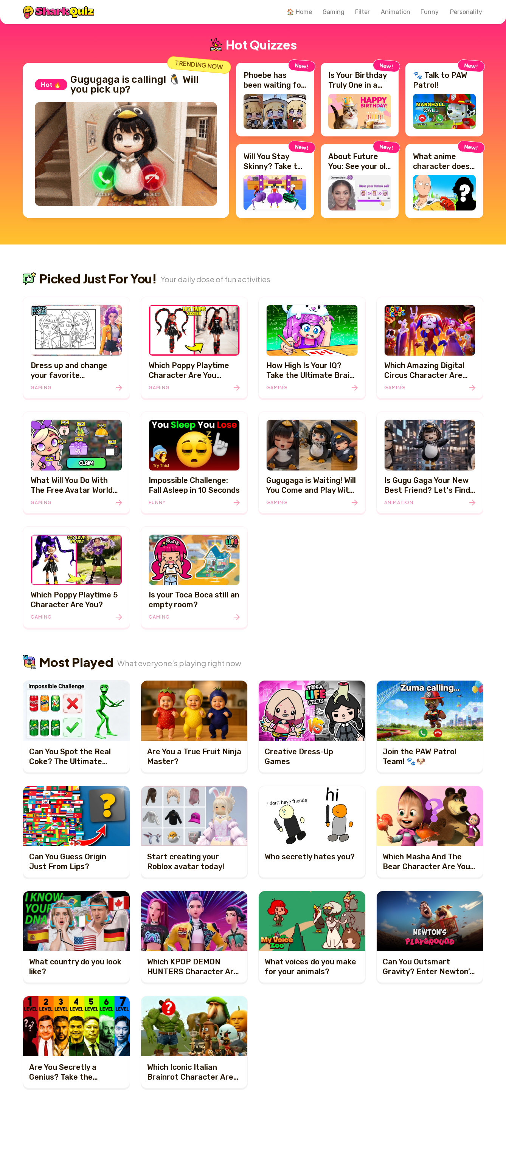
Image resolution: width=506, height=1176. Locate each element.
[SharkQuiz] (58, 12)
